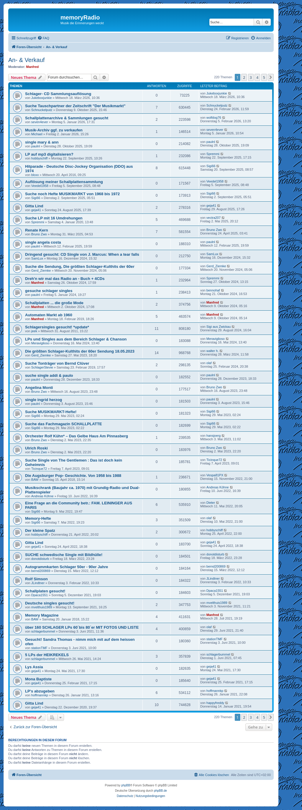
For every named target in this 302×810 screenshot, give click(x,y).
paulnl (35, 146)
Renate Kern (36, 230)
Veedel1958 (39, 186)
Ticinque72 (39, 468)
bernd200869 (40, 571)
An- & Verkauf (26, 60)
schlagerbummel (43, 631)
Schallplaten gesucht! (45, 591)
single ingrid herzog (43, 399)
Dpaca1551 (39, 595)
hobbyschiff (39, 158)
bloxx (35, 175)
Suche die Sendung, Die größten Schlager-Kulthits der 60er (79, 266)
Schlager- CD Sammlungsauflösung (58, 94)
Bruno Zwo (39, 234)
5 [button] (264, 77)
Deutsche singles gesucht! (49, 603)
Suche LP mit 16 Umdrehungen (54, 218)
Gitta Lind (34, 206)
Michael (36, 134)
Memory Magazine (42, 615)
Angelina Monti (39, 387)
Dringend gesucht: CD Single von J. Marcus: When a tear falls (82, 254)
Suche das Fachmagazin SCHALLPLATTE (63, 424)
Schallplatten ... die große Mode (54, 303)
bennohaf (213, 290)
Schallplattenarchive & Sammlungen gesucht (66, 118)
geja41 (36, 210)
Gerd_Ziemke (41, 270)
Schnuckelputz (41, 110)
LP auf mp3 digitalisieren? (49, 154)
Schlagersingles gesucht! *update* (57, 327)
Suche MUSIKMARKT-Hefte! (50, 412)
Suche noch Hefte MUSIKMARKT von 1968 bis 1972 (72, 194)
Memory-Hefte (38, 518)
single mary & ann (42, 142)
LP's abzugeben (40, 691)
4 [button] (257, 77)
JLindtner (38, 583)
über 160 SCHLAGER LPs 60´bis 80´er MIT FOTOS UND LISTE (82, 627)
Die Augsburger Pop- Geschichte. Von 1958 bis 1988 (73, 475)
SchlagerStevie (42, 367)
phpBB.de (160, 790)
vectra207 (213, 217)
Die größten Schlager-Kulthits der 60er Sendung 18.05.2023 (79, 351)
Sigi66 (211, 166)
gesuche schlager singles (49, 291)
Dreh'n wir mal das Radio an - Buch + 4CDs (65, 278)
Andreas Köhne (42, 496)
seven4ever (39, 122)
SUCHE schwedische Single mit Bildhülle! (63, 555)
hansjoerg (213, 435)
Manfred (32, 67)
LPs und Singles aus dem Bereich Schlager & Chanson (76, 339)
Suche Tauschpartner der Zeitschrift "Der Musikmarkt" (75, 106)
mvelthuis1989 (41, 607)
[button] (271, 77)
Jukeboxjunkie (41, 98)
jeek (34, 331)
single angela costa (43, 242)
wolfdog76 (213, 117)
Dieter (210, 502)
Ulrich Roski (36, 448)
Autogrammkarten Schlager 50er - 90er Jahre (66, 567)
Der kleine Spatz (40, 530)
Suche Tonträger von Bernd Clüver (57, 363)
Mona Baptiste (38, 679)
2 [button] (244, 77)
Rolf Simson (36, 579)
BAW (35, 479)
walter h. (212, 351)
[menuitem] (43, 38)
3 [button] (251, 77)
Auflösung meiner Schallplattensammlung (64, 182)
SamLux (37, 258)
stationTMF (39, 648)
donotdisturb (40, 558)
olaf (209, 363)
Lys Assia (34, 667)
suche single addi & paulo (49, 375)
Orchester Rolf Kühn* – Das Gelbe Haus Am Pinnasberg (76, 436)
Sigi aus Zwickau (218, 326)
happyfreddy (215, 703)
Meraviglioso (40, 343)
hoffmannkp (39, 695)
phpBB (125, 785)
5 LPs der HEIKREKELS (47, 655)
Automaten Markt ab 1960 (48, 315)
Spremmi (212, 154)
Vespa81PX (215, 475)
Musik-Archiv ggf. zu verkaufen (54, 130)
